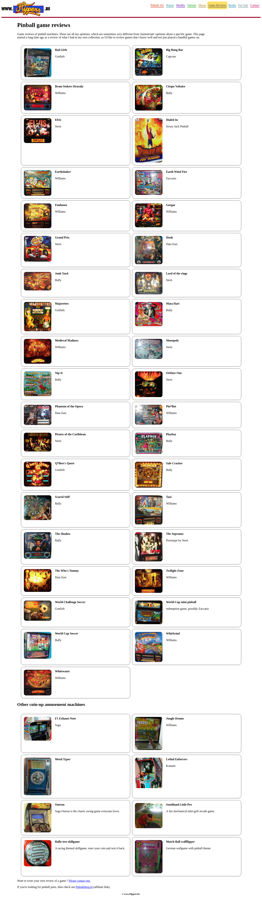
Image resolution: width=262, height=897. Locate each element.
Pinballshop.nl (84, 887)
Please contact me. (80, 880)
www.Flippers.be (132, 894)
